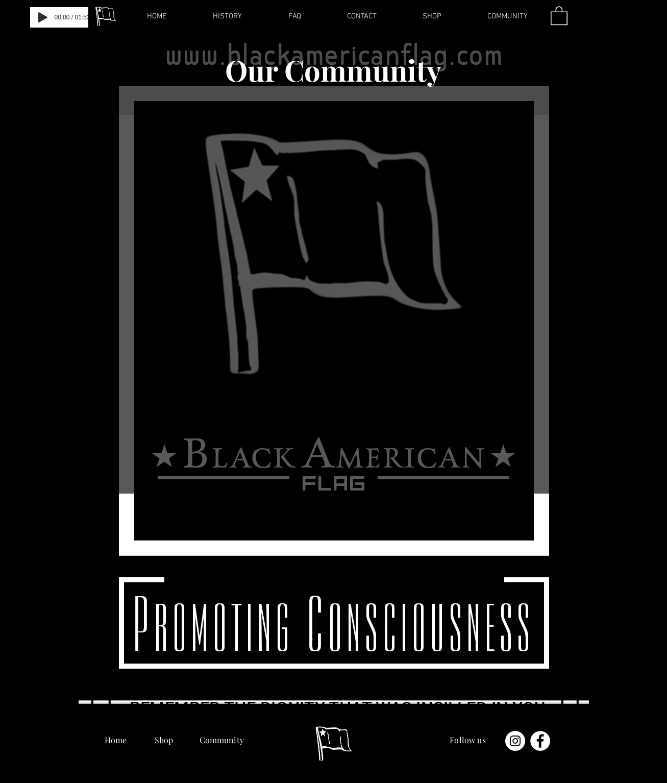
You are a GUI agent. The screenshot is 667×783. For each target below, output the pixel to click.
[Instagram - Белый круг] (515, 741)
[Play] (42, 17)
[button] (559, 15)
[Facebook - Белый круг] (540, 741)
